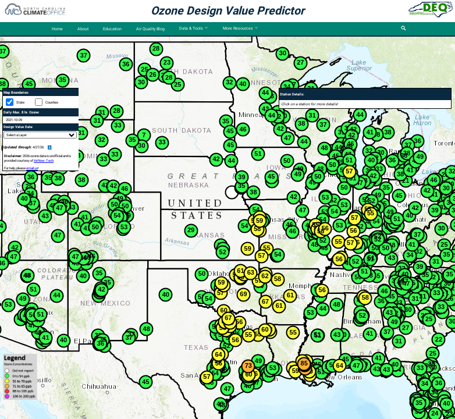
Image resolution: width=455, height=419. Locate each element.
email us (32, 168)
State (20, 102)
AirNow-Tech (44, 160)
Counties (51, 102)
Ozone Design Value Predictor (227, 10)
